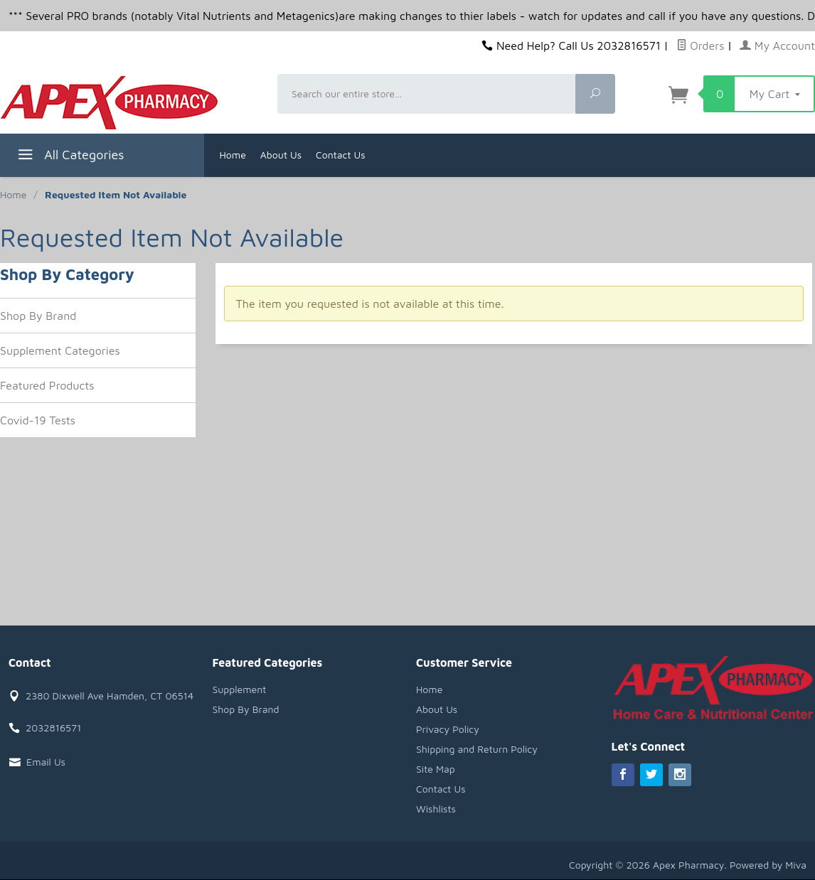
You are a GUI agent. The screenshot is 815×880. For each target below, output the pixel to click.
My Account (777, 45)
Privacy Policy (447, 729)
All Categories (69, 157)
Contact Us (341, 155)
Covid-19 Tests (37, 420)
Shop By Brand (38, 315)
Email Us (45, 762)
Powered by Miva (768, 865)
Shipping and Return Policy (477, 749)
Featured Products (47, 385)
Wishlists (436, 809)
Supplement (240, 689)
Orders (700, 45)
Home (233, 155)
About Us (281, 155)
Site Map (435, 769)
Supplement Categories (60, 350)
